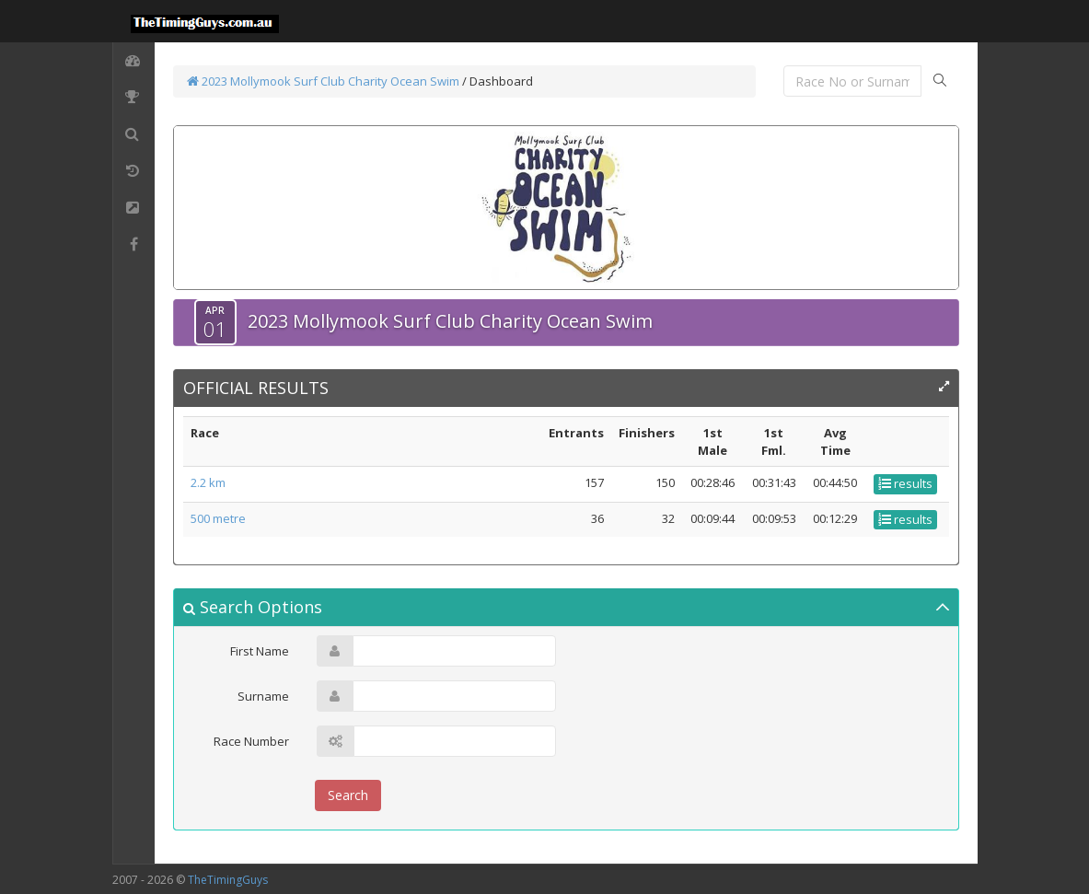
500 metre (218, 518)
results (905, 483)
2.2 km (208, 482)
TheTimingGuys (228, 880)
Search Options (252, 607)
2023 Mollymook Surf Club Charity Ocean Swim (323, 81)
